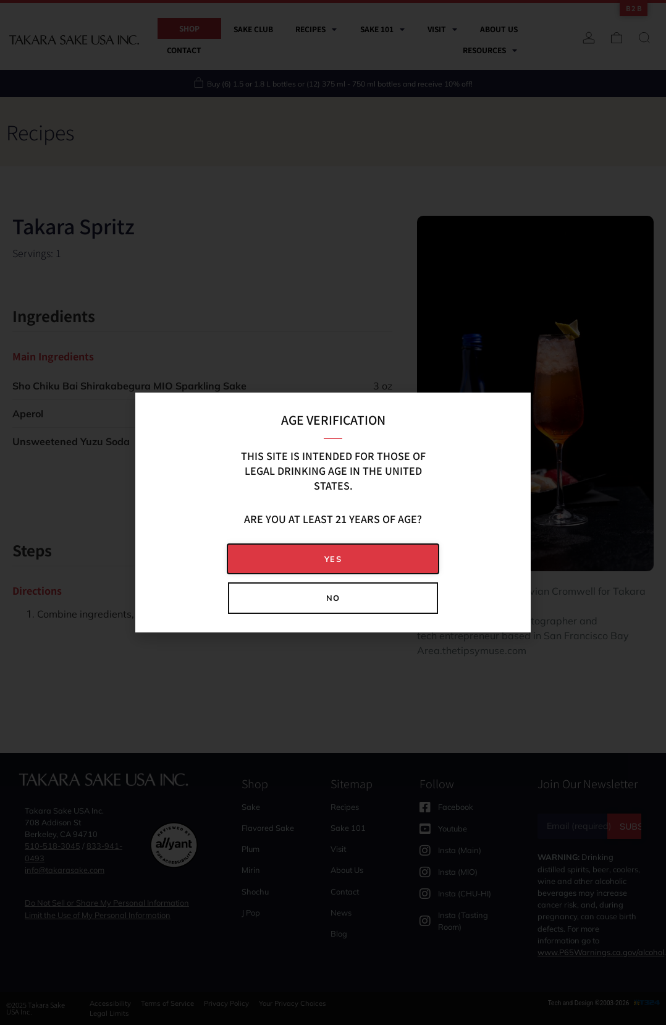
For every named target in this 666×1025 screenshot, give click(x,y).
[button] (333, 559)
